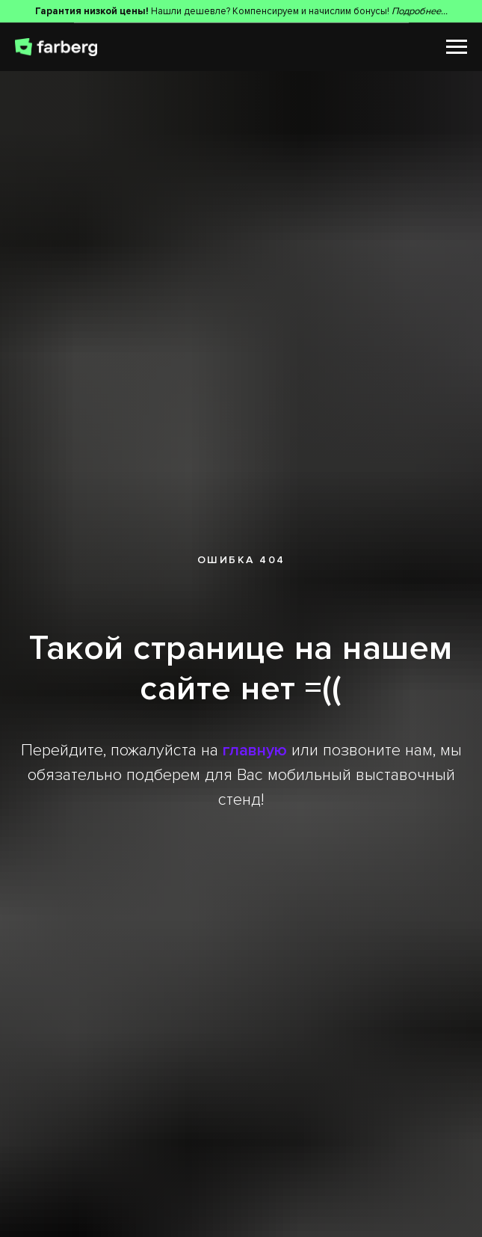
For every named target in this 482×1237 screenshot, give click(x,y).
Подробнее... (420, 11)
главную (255, 750)
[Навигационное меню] (456, 47)
